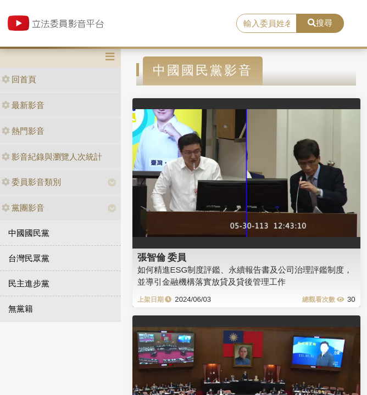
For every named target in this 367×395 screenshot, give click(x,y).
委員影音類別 (31, 182)
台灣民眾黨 (28, 258)
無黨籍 (20, 308)
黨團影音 (23, 207)
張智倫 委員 (162, 257)
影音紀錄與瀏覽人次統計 (52, 156)
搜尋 (320, 22)
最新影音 (23, 105)
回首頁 (19, 79)
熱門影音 (23, 131)
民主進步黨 (28, 283)
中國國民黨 (28, 233)
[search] (266, 23)
